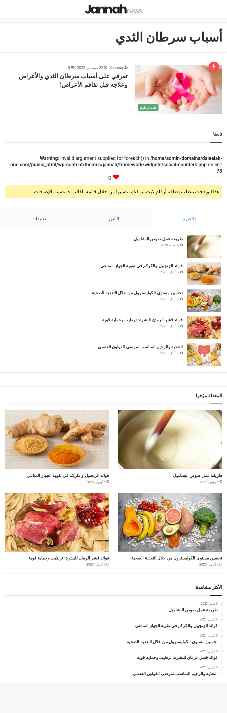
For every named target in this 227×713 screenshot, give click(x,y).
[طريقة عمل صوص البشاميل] (204, 246)
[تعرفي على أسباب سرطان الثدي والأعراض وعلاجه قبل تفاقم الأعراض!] (178, 89)
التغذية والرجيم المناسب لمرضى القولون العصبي (140, 346)
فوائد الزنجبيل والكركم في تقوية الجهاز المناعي (141, 265)
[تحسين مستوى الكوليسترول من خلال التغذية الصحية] (204, 300)
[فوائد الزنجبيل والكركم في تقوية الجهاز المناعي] (204, 273)
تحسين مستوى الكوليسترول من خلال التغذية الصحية (137, 292)
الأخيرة (189, 218)
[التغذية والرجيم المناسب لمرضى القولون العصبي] (204, 354)
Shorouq (116, 68)
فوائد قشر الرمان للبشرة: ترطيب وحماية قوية (142, 319)
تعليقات (38, 218)
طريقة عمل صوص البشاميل (158, 238)
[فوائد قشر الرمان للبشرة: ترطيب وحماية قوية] (204, 327)
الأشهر (114, 218)
